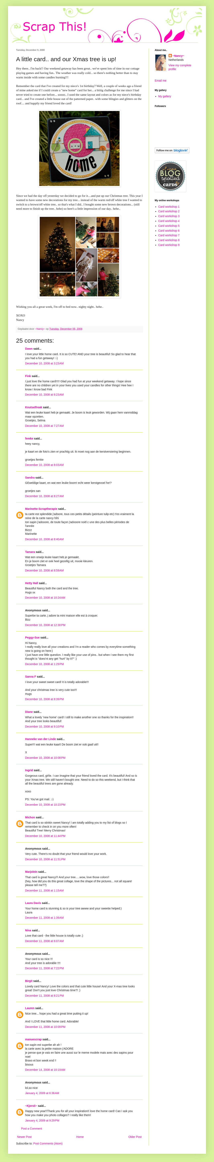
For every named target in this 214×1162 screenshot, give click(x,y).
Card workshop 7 (169, 235)
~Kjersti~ (31, 1105)
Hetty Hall (31, 583)
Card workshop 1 (169, 206)
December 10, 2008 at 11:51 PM (45, 859)
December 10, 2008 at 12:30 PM (45, 625)
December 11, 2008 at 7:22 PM (44, 968)
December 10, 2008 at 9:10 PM (44, 726)
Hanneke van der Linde (40, 739)
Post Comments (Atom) (47, 1143)
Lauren (30, 1008)
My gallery (164, 96)
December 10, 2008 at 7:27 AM (44, 425)
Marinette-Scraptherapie (41, 508)
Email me (160, 80)
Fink (28, 376)
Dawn (29, 348)
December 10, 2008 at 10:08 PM (45, 757)
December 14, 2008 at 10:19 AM (45, 1069)
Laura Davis (33, 903)
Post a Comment (31, 1128)
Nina (28, 930)
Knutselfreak (33, 407)
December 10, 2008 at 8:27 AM (44, 496)
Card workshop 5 (169, 225)
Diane (29, 711)
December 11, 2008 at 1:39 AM (44, 917)
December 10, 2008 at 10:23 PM (45, 804)
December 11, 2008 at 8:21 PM (44, 995)
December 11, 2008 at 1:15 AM (44, 890)
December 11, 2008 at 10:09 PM (45, 1026)
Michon (30, 817)
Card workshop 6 (169, 230)
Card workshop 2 (169, 211)
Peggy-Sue (32, 637)
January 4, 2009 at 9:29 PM (42, 1120)
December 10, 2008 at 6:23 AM (44, 394)
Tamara (30, 552)
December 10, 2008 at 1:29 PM (44, 664)
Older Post (135, 1136)
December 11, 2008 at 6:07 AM (44, 941)
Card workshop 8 (169, 240)
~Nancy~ (178, 55)
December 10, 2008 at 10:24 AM (45, 597)
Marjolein (31, 871)
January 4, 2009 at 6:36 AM (42, 1093)
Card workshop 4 (169, 221)
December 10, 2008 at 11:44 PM (45, 836)
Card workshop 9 (169, 245)
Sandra (30, 477)
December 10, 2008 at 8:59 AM (44, 570)
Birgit (29, 981)
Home (80, 1136)
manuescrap (33, 1039)
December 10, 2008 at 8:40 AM (44, 539)
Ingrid (29, 770)
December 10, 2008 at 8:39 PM (44, 699)
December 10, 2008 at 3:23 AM (44, 363)
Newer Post (24, 1136)
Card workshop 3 (169, 216)
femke (29, 438)
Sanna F (30, 676)
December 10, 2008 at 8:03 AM (44, 464)
